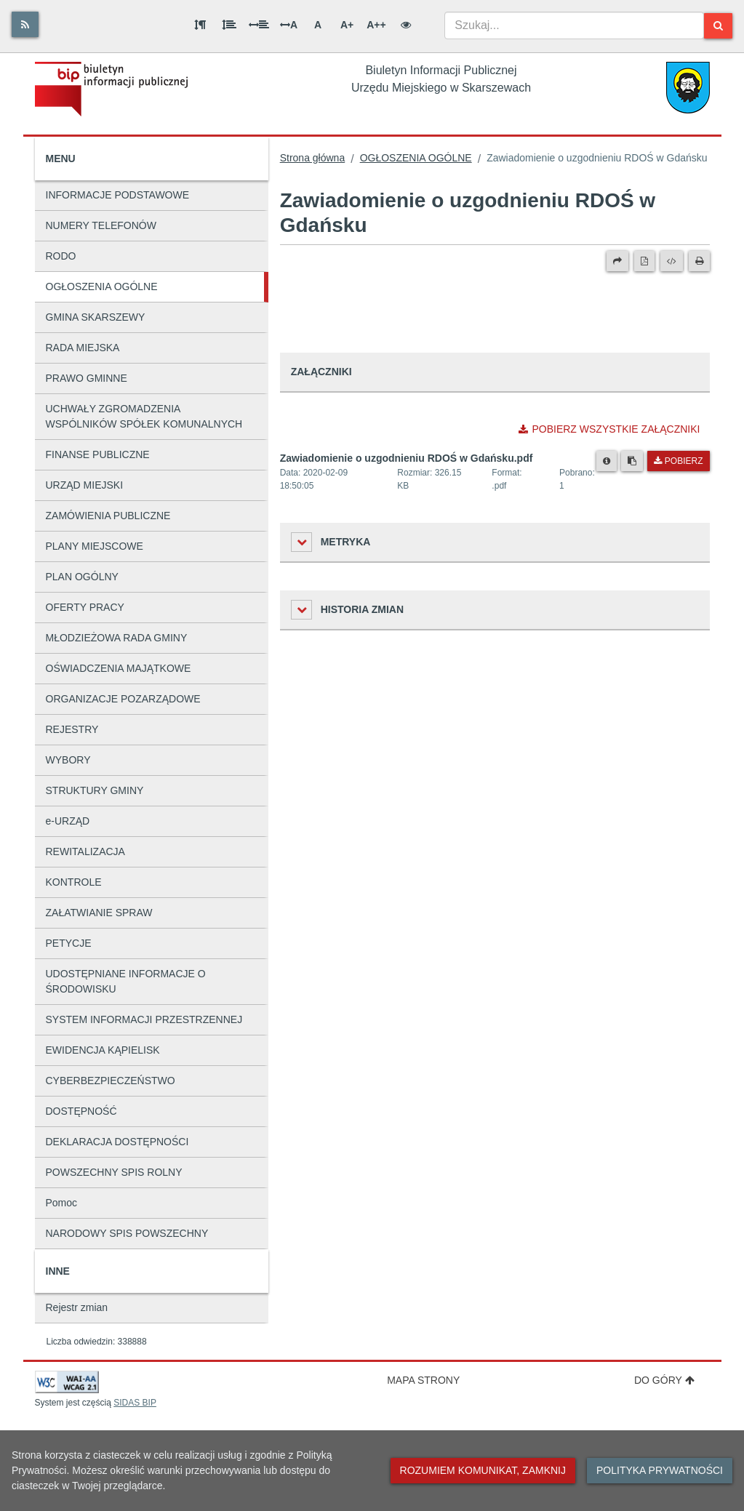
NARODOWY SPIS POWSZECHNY (127, 1233)
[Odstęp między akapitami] (200, 25)
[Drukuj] (699, 261)
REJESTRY (72, 729)
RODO (61, 256)
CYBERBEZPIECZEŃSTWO (110, 1080)
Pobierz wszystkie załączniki (609, 429)
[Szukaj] (718, 26)
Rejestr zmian (77, 1307)
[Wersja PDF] (644, 261)
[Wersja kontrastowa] (405, 25)
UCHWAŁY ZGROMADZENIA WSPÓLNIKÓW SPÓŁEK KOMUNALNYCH (144, 416)
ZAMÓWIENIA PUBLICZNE (108, 515)
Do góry (664, 1380)
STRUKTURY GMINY (95, 790)
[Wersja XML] (671, 261)
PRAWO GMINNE (86, 378)
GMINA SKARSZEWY (95, 317)
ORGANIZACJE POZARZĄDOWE (123, 699)
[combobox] (574, 25)
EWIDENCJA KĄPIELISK (103, 1050)
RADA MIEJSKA (83, 347)
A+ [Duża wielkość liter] (346, 25)
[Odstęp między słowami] (259, 25)
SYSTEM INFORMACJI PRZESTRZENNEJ (144, 1019)
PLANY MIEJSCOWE (94, 546)
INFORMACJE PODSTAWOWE (118, 195)
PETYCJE (69, 943)
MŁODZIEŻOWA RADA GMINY (117, 638)
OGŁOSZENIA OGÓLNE (102, 286)
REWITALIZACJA (85, 851)
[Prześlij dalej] (617, 261)
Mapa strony (423, 1380)
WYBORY (68, 760)
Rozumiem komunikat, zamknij (483, 1470)
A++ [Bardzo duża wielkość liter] (376, 25)
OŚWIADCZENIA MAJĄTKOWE (118, 668)
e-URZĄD (68, 821)
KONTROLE (74, 882)
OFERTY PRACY (85, 607)
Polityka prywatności (659, 1470)
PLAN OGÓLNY (82, 576)
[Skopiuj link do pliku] (632, 461)
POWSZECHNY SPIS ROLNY (114, 1172)
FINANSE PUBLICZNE (98, 454)
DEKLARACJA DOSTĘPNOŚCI (117, 1141)
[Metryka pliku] (606, 461)
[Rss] (25, 24)
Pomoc (62, 1203)
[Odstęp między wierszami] (229, 25)
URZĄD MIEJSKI (85, 485)
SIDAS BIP (134, 1403)
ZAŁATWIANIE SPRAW (99, 912)
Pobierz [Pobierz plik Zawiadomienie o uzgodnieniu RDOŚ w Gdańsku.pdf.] (678, 461)
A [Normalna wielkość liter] (317, 25)
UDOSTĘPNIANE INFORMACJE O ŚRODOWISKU (126, 981)
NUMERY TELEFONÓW (101, 225)
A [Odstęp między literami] (288, 25)
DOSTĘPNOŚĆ (81, 1111)
